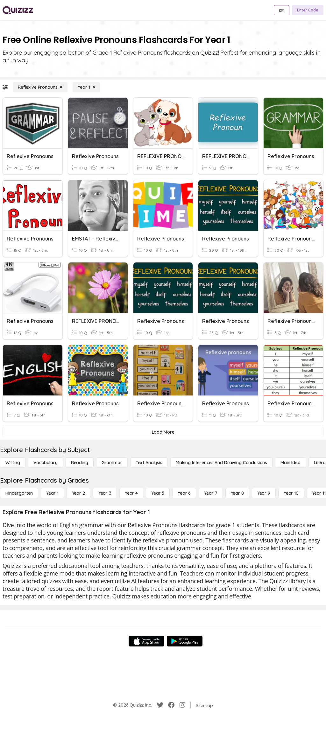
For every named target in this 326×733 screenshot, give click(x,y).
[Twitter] (160, 705)
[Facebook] (171, 705)
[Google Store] (184, 641)
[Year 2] (78, 493)
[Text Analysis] (149, 462)
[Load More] (163, 432)
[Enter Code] (307, 10)
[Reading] (80, 462)
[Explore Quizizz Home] (18, 10)
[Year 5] (158, 493)
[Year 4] (131, 493)
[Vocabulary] (45, 462)
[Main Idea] (290, 462)
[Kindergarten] (19, 493)
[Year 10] (291, 493)
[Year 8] (237, 493)
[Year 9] (264, 493)
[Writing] (12, 462)
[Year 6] (184, 493)
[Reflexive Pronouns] (40, 87)
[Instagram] (182, 705)
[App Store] (146, 641)
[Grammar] (112, 462)
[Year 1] (86, 87)
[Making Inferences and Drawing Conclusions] (221, 462)
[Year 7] (211, 493)
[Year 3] (105, 493)
